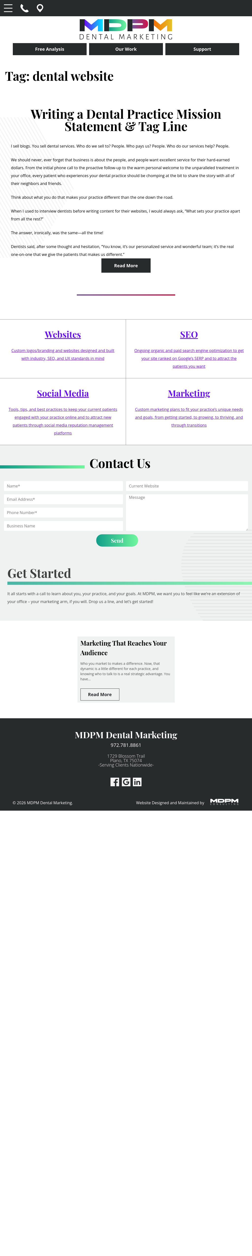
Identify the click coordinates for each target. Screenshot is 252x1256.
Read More (126, 265)
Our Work (126, 49)
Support (202, 49)
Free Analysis (49, 49)
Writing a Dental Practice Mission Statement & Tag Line (126, 119)
